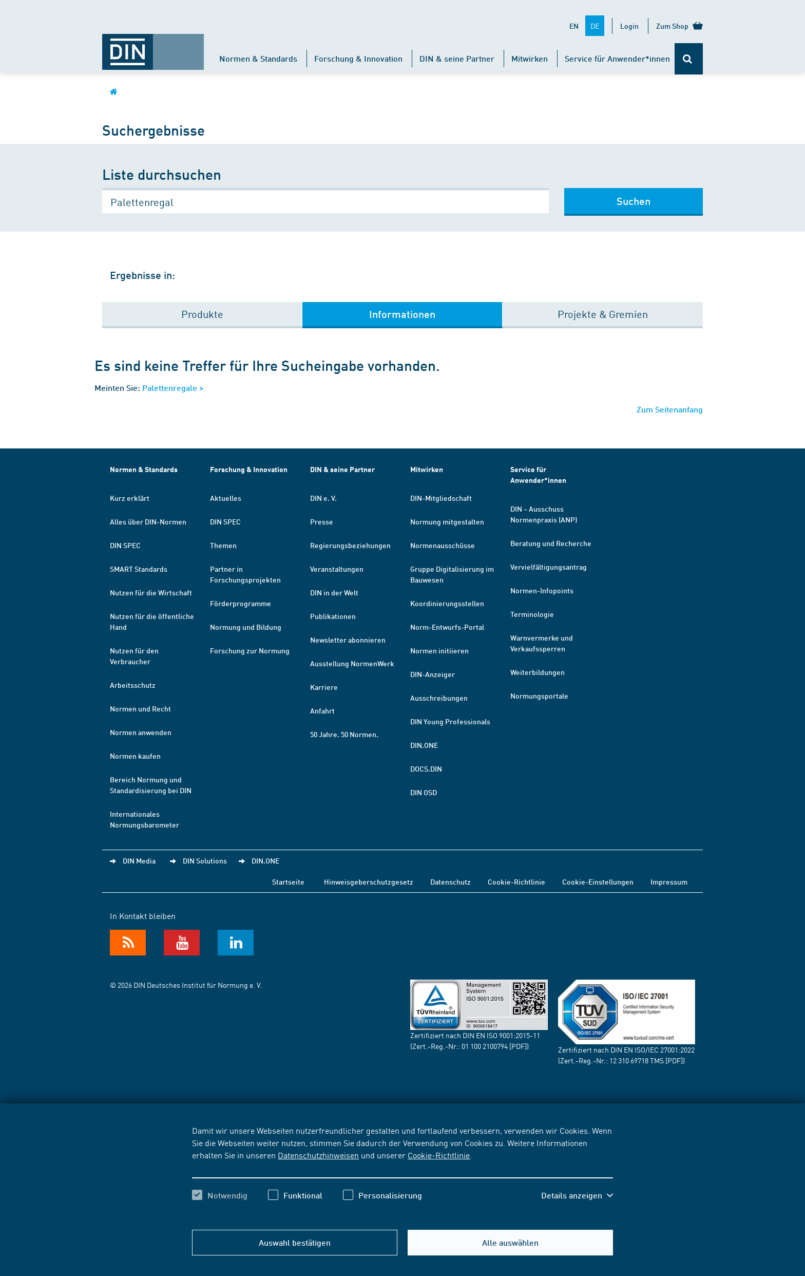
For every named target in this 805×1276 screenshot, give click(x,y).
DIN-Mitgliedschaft (441, 497)
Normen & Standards (258, 58)
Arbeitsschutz (133, 684)
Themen (223, 545)
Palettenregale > (173, 387)
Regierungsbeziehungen (350, 545)
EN (574, 25)
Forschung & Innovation (358, 58)
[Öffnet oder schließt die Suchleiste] (689, 58)
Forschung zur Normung (250, 650)
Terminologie (532, 613)
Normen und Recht (140, 708)
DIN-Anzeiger (432, 674)
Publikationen (333, 616)
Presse (321, 521)
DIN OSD (423, 792)
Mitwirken (529, 58)
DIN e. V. (323, 497)
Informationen (402, 314)
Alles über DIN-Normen (148, 521)
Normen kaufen (135, 755)
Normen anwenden (140, 732)
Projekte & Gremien (603, 314)
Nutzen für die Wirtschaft (151, 592)
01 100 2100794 (485, 1046)
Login (629, 25)
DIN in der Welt (334, 592)
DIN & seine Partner (456, 58)
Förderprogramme (240, 603)
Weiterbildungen (537, 672)
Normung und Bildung (245, 626)
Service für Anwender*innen (617, 58)
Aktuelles (225, 497)
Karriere (324, 686)
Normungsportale (539, 695)
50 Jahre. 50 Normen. (344, 734)
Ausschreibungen (439, 697)
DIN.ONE (424, 744)
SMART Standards (138, 568)
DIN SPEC (125, 545)
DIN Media (139, 860)
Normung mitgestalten (447, 521)
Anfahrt (322, 710)
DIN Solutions (205, 860)
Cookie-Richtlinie (439, 1154)
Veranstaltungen (336, 568)
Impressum (668, 881)
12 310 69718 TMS (636, 1060)
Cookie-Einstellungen (598, 881)
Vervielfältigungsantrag (548, 566)
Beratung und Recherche (550, 543)
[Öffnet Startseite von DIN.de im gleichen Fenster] (153, 47)
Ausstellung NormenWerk (352, 663)
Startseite (288, 881)
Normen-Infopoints (541, 590)
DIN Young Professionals (450, 721)
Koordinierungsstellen (447, 603)
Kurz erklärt (129, 497)
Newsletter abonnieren (348, 639)
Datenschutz (450, 881)
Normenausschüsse (442, 545)
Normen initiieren (439, 650)
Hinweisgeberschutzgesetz (368, 881)
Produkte (202, 314)
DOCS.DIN (426, 768)
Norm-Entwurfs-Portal (447, 626)
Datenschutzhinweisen (318, 1154)
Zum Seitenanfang (670, 409)
